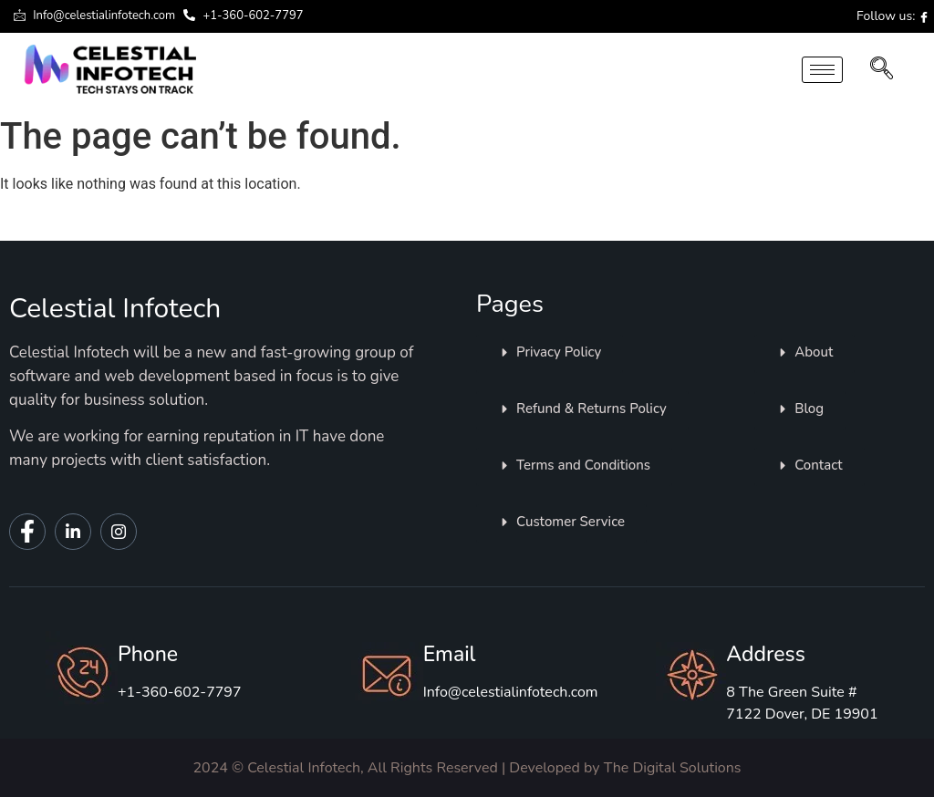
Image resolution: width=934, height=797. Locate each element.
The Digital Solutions (673, 768)
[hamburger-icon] (822, 70)
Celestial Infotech (115, 308)
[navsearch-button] (882, 70)
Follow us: (892, 16)
